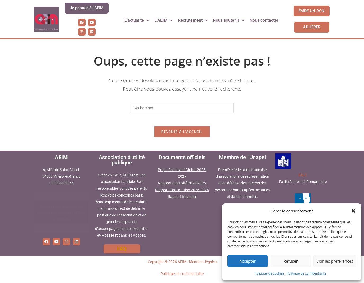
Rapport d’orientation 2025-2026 (182, 193)
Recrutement (193, 20)
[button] (353, 211)
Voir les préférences (334, 261)
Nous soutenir (229, 20)
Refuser (291, 261)
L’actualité (136, 20)
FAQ (122, 252)
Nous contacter (264, 20)
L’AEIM (163, 20)
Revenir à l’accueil (182, 134)
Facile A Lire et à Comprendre (303, 185)
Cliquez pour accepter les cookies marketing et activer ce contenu (61, 215)
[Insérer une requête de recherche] (182, 108)
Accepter (248, 261)
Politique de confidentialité (306, 273)
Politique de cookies (269, 273)
